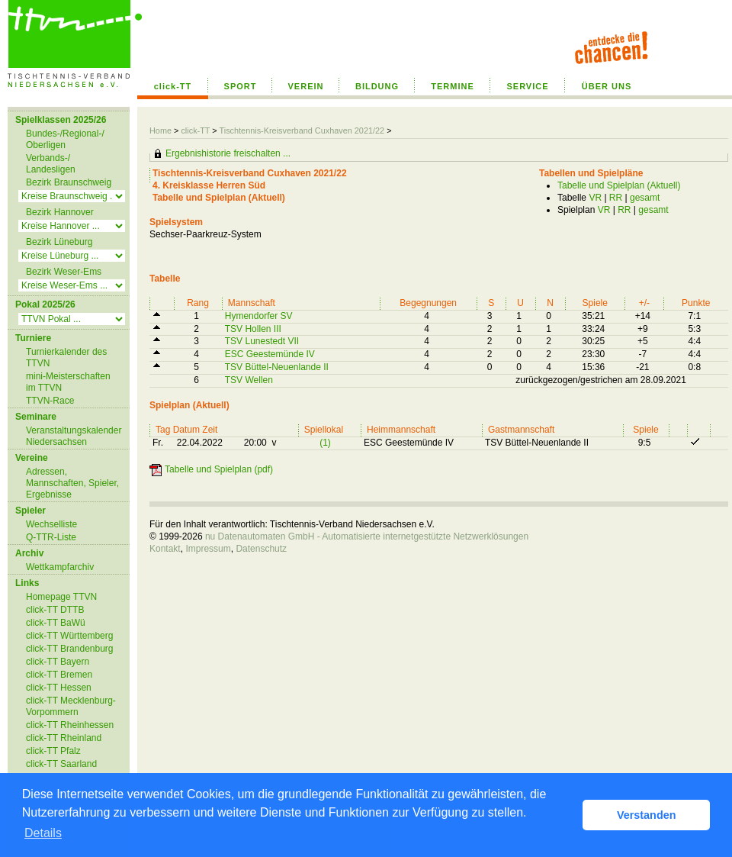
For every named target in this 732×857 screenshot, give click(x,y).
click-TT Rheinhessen (70, 725)
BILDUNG (377, 86)
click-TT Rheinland (63, 738)
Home (160, 130)
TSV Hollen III (253, 329)
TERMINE (452, 86)
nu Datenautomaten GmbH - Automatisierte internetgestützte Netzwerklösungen (366, 536)
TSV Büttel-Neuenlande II (277, 367)
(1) (325, 442)
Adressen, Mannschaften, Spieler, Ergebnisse (72, 483)
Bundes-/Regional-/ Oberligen (65, 139)
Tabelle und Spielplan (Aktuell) (618, 185)
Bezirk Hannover (60, 212)
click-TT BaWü (55, 622)
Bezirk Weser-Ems (63, 271)
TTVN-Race (50, 400)
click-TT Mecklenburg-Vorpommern (71, 706)
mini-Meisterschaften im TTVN (68, 382)
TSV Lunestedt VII (262, 341)
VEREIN (306, 86)
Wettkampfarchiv (60, 567)
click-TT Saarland (61, 764)
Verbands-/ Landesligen (50, 164)
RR (615, 197)
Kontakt (165, 548)
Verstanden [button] (646, 815)
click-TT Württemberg (69, 635)
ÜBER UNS (606, 86)
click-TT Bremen (59, 674)
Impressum (207, 548)
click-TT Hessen (59, 687)
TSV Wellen (249, 380)
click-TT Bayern (57, 661)
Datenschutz (261, 548)
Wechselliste (51, 524)
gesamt (645, 197)
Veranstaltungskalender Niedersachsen (73, 436)
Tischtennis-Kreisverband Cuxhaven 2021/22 (303, 130)
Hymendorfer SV (259, 316)
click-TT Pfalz (53, 751)
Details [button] (43, 832)
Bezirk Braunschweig (68, 182)
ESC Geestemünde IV (270, 354)
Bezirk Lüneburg (59, 242)
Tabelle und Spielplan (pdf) (219, 469)
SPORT (240, 86)
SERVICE (527, 86)
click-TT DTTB (55, 609)
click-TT (173, 86)
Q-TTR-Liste (51, 537)
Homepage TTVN (61, 596)
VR (595, 197)
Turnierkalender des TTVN (66, 357)
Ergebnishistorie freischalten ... (228, 153)
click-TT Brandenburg (70, 648)
